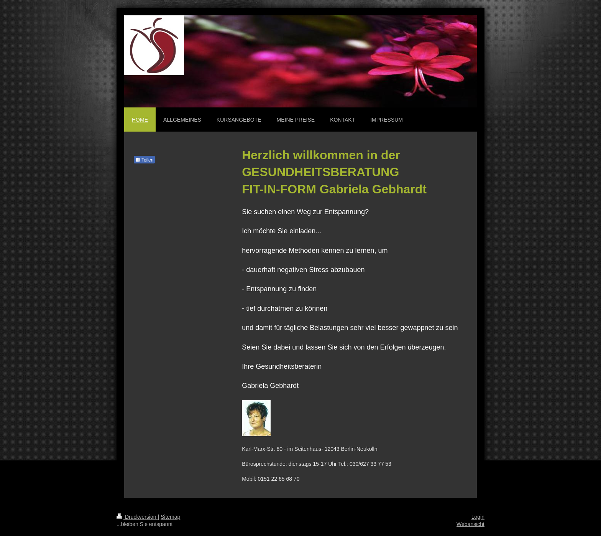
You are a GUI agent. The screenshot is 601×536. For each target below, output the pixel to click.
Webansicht (470, 524)
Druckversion (137, 517)
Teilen (144, 160)
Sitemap (170, 517)
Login (477, 517)
